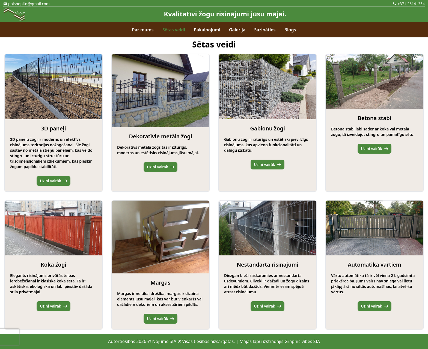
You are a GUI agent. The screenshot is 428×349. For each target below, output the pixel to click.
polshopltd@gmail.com (29, 3)
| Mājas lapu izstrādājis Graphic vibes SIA (278, 341)
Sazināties (264, 30)
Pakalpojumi (207, 30)
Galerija (237, 30)
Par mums (143, 30)
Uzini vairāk (53, 180)
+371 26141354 (411, 3)
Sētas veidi (173, 30)
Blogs (290, 30)
